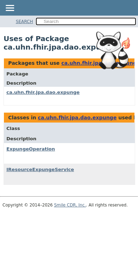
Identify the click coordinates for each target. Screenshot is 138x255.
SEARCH (24, 21)
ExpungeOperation (30, 149)
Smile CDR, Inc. (70, 205)
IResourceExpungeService (40, 169)
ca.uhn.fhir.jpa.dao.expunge (43, 92)
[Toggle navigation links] (10, 8)
